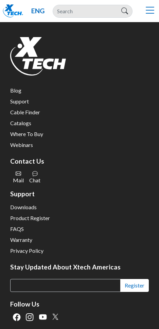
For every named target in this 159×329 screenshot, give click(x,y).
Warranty (21, 239)
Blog (15, 90)
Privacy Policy (26, 250)
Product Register (30, 218)
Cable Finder (25, 112)
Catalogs (20, 123)
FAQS (17, 229)
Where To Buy (26, 134)
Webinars (21, 145)
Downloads (23, 207)
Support (19, 101)
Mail (18, 177)
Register (134, 285)
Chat (34, 177)
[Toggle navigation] (149, 11)
